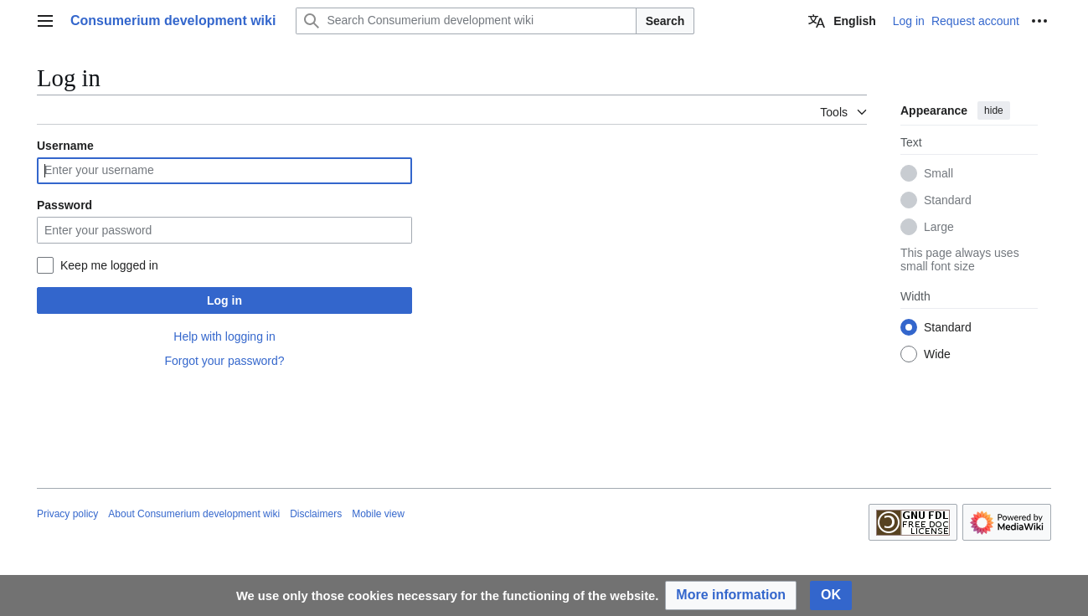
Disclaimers (316, 514)
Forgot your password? (224, 360)
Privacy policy (67, 514)
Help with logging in (224, 336)
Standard (948, 200)
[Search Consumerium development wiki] (466, 21)
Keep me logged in (109, 265)
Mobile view (378, 514)
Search (665, 21)
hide (993, 110)
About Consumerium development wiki (194, 514)
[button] (731, 595)
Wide (937, 354)
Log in (224, 300)
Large (939, 227)
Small (938, 173)
